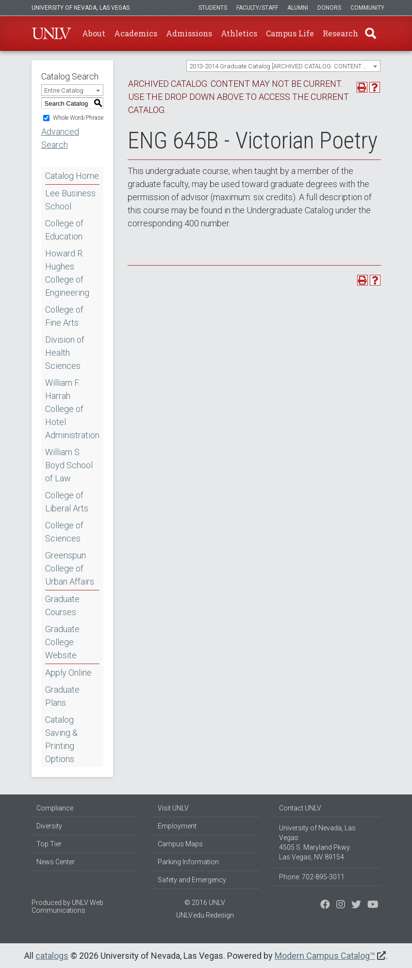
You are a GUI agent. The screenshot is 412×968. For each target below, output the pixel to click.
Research (340, 33)
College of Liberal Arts (66, 501)
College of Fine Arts (64, 316)
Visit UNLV (173, 808)
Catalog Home (72, 176)
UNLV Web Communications (67, 906)
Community (367, 7)
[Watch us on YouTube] (373, 905)
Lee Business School (70, 199)
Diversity (49, 826)
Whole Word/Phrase (78, 117)
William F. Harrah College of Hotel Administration (72, 409)
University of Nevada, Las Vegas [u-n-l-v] (81, 7)
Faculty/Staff (257, 7)
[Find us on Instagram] (356, 905)
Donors (329, 7)
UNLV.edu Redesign (205, 915)
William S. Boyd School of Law (69, 465)
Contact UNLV (300, 808)
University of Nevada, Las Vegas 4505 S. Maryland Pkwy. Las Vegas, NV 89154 (317, 842)
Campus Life (290, 33)
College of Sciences (64, 531)
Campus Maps (180, 844)
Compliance (54, 808)
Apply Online (68, 672)
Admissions (189, 33)
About (93, 33)
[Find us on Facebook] (325, 905)
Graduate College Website (62, 642)
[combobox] (283, 66)
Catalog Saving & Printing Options (61, 739)
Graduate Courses (62, 605)
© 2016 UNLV (204, 902)
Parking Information (188, 862)
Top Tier (49, 844)
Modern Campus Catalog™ (325, 956)
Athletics (239, 33)
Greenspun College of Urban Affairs (69, 568)
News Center (55, 862)
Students (212, 7)
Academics (135, 33)
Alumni (297, 7)
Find (370, 33)
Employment (177, 826)
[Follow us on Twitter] (340, 905)
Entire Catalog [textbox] (63, 90)
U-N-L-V (51, 33)
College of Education (64, 229)
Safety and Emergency (192, 880)
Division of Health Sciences (64, 352)
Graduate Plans (62, 696)
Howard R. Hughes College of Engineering (67, 273)
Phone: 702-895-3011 (312, 877)
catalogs (51, 956)
